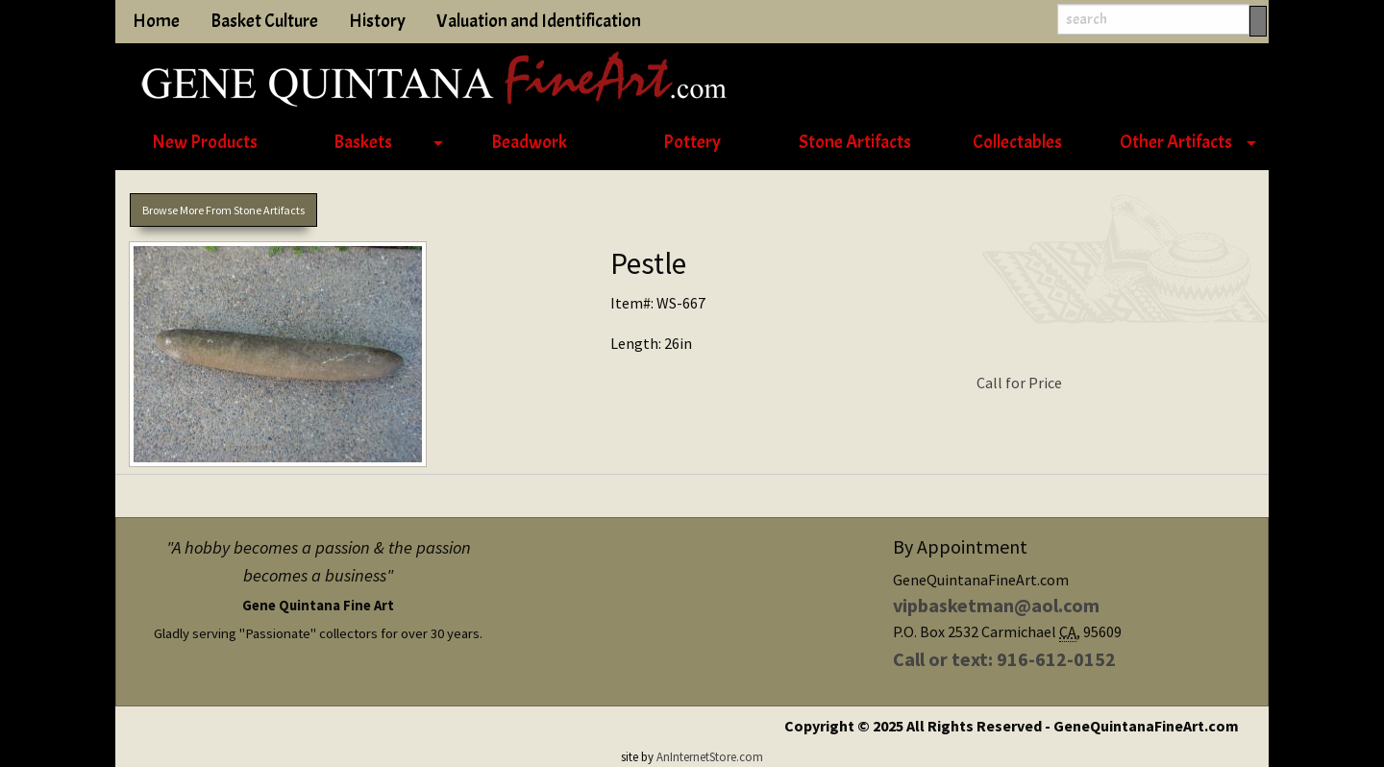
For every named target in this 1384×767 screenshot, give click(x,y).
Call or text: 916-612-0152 (1004, 659)
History (377, 21)
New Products (205, 142)
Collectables (1017, 142)
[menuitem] (204, 143)
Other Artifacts (1176, 142)
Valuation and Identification (538, 21)
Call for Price (1019, 382)
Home (156, 21)
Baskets (363, 142)
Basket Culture (264, 21)
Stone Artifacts (855, 142)
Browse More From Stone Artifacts (223, 210)
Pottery (692, 142)
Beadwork (529, 142)
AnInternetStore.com (709, 756)
